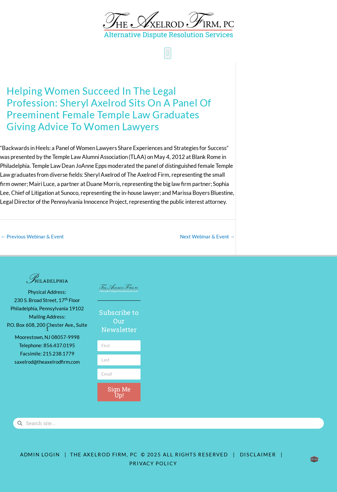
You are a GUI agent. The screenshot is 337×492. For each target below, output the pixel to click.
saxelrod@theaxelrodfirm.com (47, 362)
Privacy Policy (153, 463)
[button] (167, 53)
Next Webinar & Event (207, 236)
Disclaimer (259, 454)
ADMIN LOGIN (40, 454)
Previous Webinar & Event (32, 236)
